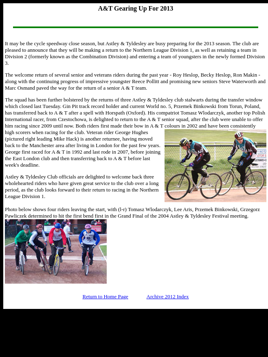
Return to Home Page (105, 296)
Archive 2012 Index (168, 296)
